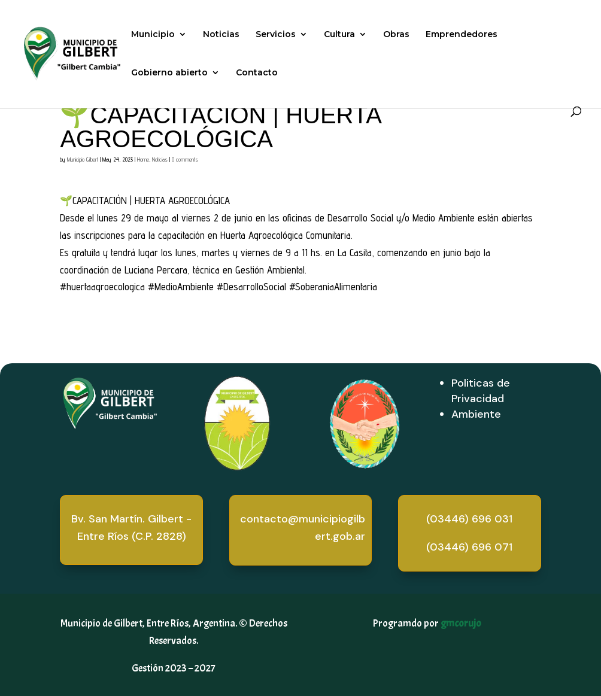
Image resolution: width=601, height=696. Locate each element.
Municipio (153, 34)
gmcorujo (461, 623)
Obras (396, 34)
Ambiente (476, 414)
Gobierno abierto (169, 73)
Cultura (339, 34)
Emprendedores (461, 34)
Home (143, 159)
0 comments (185, 159)
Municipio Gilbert (82, 159)
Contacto (257, 73)
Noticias (221, 34)
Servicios (276, 34)
